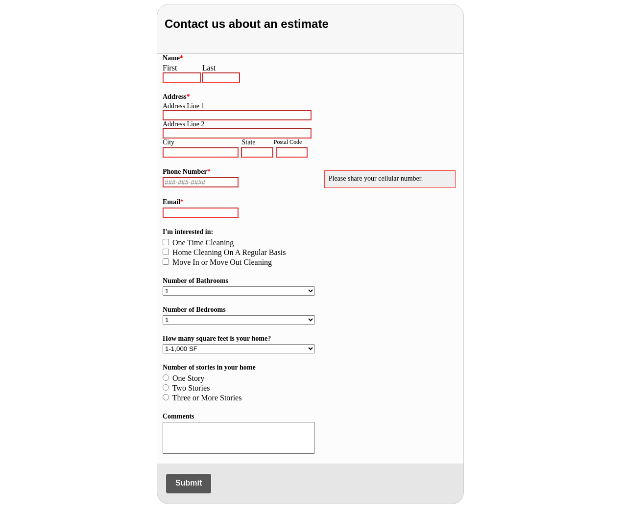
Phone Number (187, 171)
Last (209, 68)
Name (173, 58)
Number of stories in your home (209, 367)
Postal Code (288, 142)
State (249, 142)
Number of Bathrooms (195, 280)
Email (173, 202)
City (168, 142)
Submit (188, 483)
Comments (178, 416)
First (170, 68)
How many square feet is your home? (217, 338)
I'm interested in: (188, 231)
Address (176, 96)
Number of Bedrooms (194, 309)
